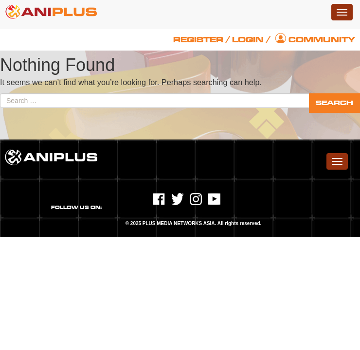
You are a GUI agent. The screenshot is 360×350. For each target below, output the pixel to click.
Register (198, 40)
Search (334, 103)
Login (248, 40)
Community (321, 40)
